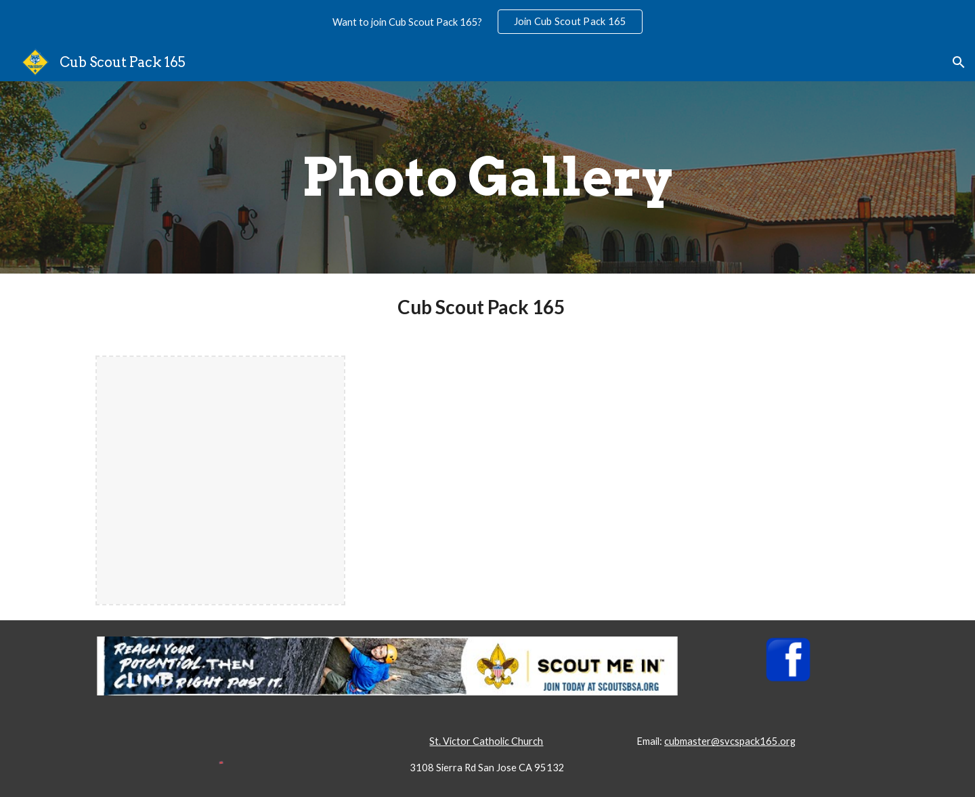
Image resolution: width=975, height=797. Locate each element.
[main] (487, 177)
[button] (958, 62)
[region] (487, 21)
